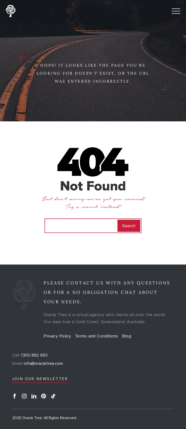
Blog (126, 336)
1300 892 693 (29, 355)
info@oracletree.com (37, 363)
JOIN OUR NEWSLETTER (40, 378)
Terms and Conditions (96, 336)
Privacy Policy (57, 336)
